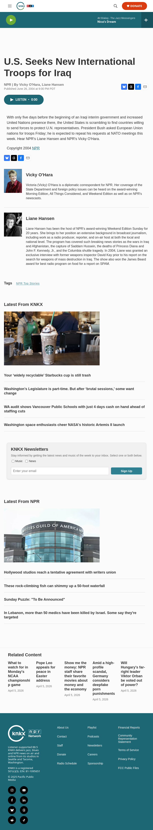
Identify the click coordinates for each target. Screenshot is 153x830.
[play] (11, 20)
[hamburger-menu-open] (10, 6)
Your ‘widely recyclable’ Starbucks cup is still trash (47, 375)
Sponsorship (95, 763)
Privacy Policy (126, 759)
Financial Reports (129, 727)
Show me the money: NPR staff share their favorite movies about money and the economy (75, 676)
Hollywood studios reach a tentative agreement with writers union (60, 572)
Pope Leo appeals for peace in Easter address (45, 671)
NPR (36, 148)
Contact (62, 736)
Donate (136, 6)
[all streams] (147, 20)
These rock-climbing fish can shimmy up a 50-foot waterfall (54, 586)
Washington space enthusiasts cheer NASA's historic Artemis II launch (64, 425)
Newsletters (95, 745)
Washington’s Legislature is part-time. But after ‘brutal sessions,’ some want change (69, 391)
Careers (93, 754)
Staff (60, 745)
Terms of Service (128, 750)
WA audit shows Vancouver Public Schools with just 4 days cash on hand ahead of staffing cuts (74, 409)
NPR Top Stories (28, 283)
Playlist (92, 727)
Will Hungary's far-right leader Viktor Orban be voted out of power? (133, 674)
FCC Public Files (128, 768)
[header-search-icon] (115, 6)
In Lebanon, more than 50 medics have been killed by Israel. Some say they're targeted (70, 615)
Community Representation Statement (127, 738)
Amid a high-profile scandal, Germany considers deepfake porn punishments (104, 678)
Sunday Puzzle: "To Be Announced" (34, 599)
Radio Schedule (67, 763)
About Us (63, 727)
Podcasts (93, 736)
